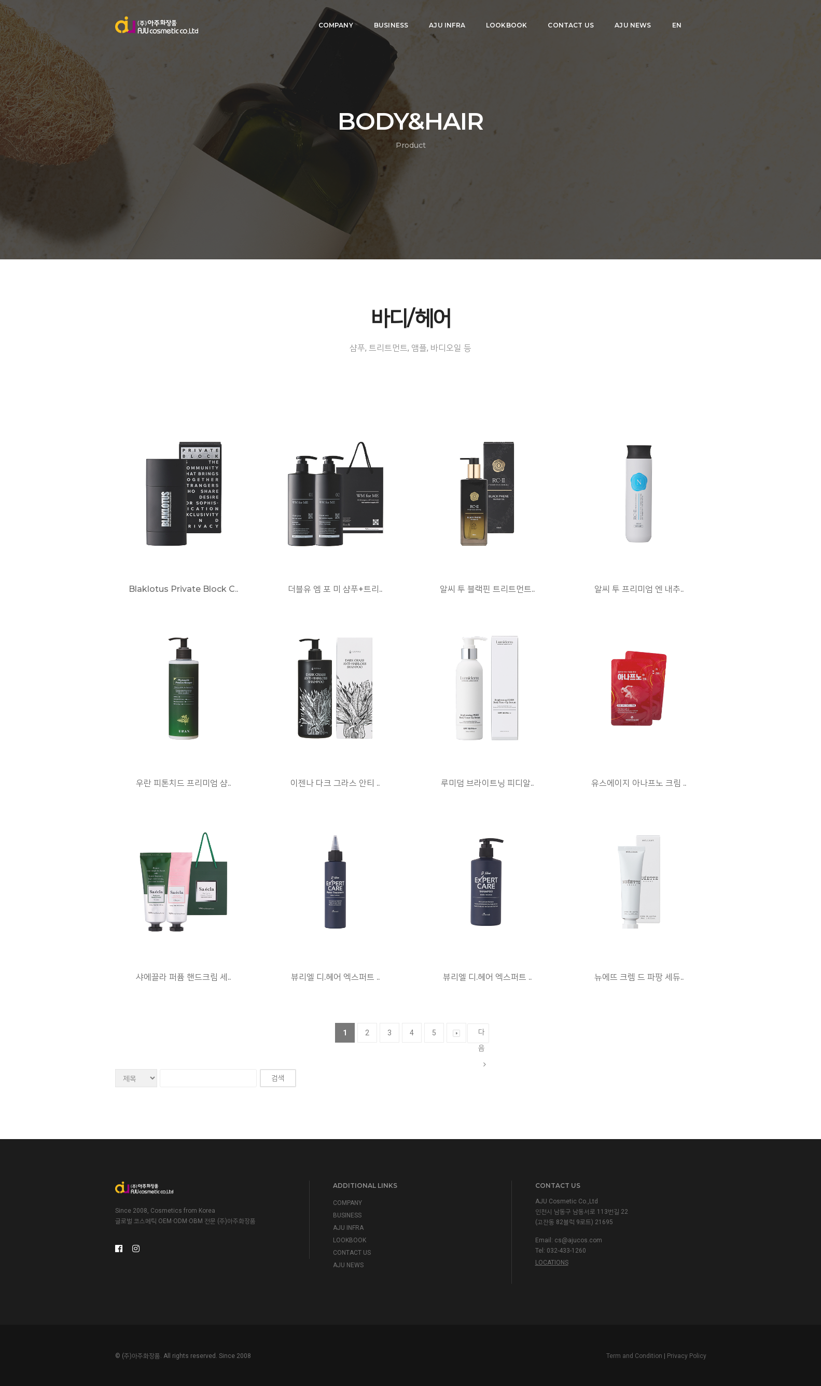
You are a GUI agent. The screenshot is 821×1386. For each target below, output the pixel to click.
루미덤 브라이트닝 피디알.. (487, 783)
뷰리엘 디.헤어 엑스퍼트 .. (335, 977)
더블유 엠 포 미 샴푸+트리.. (335, 589)
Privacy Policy (686, 1356)
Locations (551, 1262)
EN (672, 18)
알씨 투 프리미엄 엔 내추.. (639, 589)
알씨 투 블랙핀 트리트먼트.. (487, 589)
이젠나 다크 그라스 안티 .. (335, 783)
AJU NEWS (629, 18)
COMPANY (331, 18)
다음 (482, 1035)
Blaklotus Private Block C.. (183, 589)
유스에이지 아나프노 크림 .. (638, 783)
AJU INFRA (443, 18)
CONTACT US (567, 18)
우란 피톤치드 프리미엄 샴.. (183, 783)
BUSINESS (387, 18)
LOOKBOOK (502, 18)
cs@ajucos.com (578, 1240)
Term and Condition (634, 1356)
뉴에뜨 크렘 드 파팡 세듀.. (639, 977)
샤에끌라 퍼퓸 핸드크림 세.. (183, 977)
